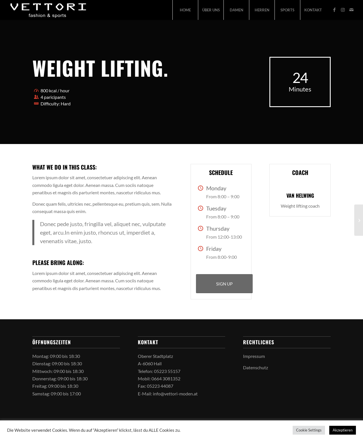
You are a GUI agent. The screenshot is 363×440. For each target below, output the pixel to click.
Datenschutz (255, 367)
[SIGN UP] (224, 283)
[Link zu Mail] (351, 9)
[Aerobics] (358, 220)
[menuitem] (185, 10)
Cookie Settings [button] (309, 430)
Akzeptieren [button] (343, 430)
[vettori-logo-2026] (48, 10)
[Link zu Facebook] (334, 9)
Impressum (254, 356)
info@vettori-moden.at (175, 393)
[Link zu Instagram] (343, 9)
